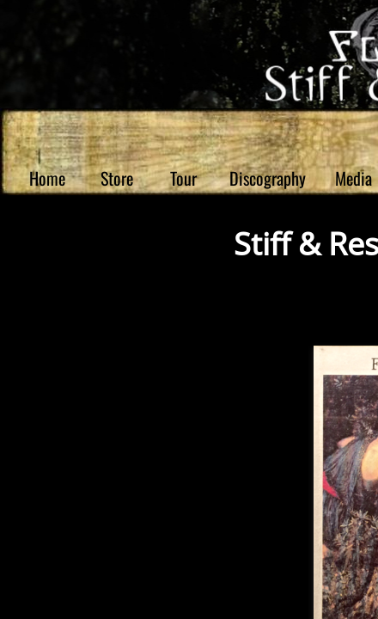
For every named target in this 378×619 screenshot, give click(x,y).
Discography (267, 178)
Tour (183, 178)
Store (117, 178)
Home (47, 178)
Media (353, 178)
